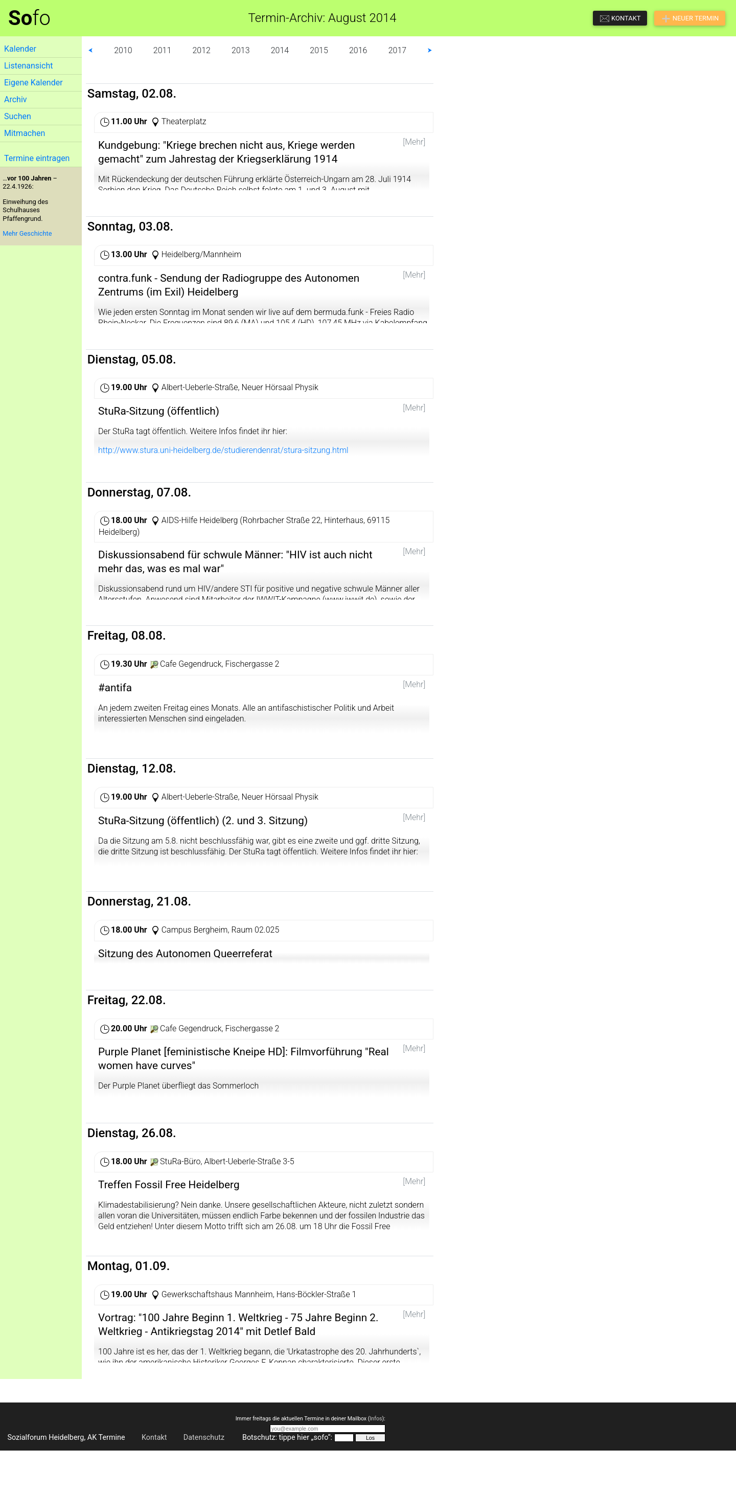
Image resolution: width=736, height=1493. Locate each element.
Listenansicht (28, 66)
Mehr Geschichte (27, 233)
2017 (397, 50)
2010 (123, 50)
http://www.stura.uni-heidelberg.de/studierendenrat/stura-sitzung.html (223, 459)
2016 (358, 50)
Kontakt (154, 1480)
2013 (241, 50)
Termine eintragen (37, 158)
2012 (201, 50)
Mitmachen (24, 133)
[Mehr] (414, 142)
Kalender (20, 49)
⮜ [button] (90, 50)
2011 (162, 50)
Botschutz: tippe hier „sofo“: (287, 1480)
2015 (319, 50)
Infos (376, 1461)
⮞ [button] (429, 50)
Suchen (17, 116)
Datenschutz (203, 1480)
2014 (280, 50)
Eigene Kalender (33, 82)
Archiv (15, 99)
